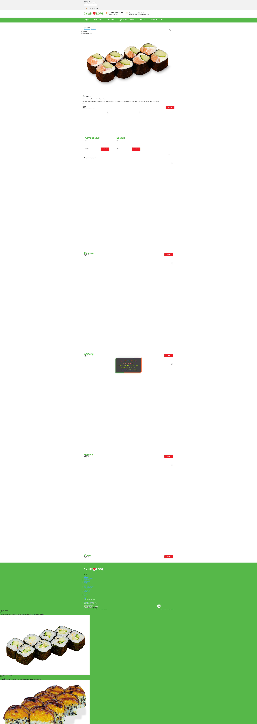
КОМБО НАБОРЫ (88, 587)
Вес (92, 28)
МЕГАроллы (86, 579)
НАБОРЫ (86, 576)
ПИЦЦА (85, 585)
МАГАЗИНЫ (111, 20)
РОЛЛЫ (85, 582)
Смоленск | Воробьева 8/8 (90, 3)
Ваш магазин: (87, 1)
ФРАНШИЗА (98, 20)
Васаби (121, 138)
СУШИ (85, 583)
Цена (94, 28)
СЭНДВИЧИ (87, 590)
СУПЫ (85, 593)
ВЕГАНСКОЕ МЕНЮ (88, 586)
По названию (87, 28)
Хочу (170, 107)
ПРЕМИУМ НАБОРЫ (89, 578)
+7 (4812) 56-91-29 (116, 13)
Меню (85, 598)
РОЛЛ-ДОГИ (87, 591)
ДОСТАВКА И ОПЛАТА (128, 20)
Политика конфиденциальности (90, 602)
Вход (90, 8)
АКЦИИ (142, 20)
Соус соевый (92, 138)
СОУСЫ (86, 597)
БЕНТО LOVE (87, 581)
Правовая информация (88, 604)
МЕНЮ (87, 20)
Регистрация (95, 8)
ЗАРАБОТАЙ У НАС (156, 20)
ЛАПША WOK (87, 589)
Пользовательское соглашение (90, 603)
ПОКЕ (85, 595)
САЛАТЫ (86, 594)
